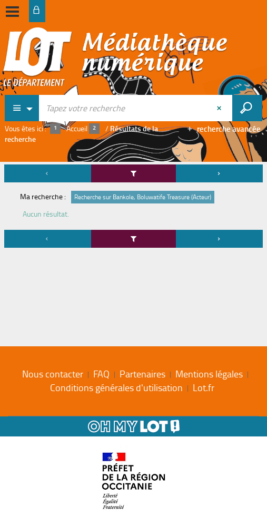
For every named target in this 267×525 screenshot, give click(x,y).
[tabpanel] (133, 208)
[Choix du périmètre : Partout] (22, 108)
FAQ (101, 373)
